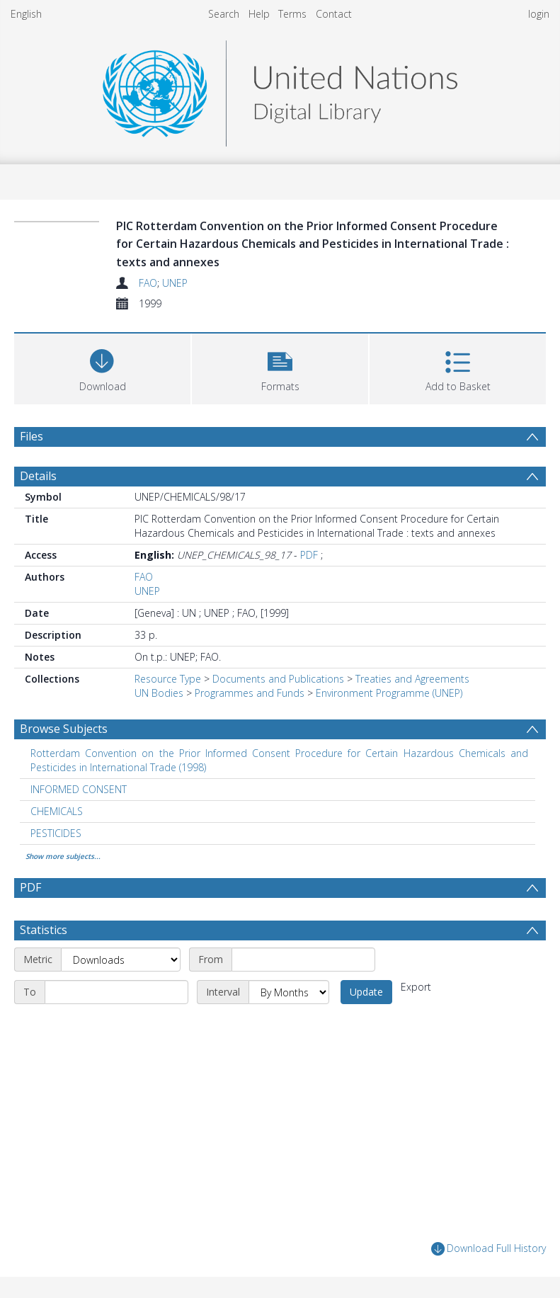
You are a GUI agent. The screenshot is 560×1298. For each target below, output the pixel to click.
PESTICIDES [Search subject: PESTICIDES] (55, 833)
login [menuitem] (538, 14)
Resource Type (168, 678)
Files (31, 436)
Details (38, 476)
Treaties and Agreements (412, 678)
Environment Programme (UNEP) (389, 693)
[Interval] (288, 992)
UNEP (175, 283)
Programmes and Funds (249, 693)
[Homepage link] (280, 89)
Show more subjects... (63, 856)
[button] (280, 367)
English (26, 14)
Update (366, 991)
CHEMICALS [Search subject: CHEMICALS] (56, 811)
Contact (334, 14)
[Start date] (303, 959)
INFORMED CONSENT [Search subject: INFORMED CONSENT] (78, 789)
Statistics (43, 930)
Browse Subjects (64, 728)
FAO (148, 283)
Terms (292, 14)
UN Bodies (159, 693)
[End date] (116, 992)
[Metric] (121, 959)
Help (259, 14)
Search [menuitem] (223, 14)
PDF (309, 555)
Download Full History (488, 1248)
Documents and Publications (278, 678)
